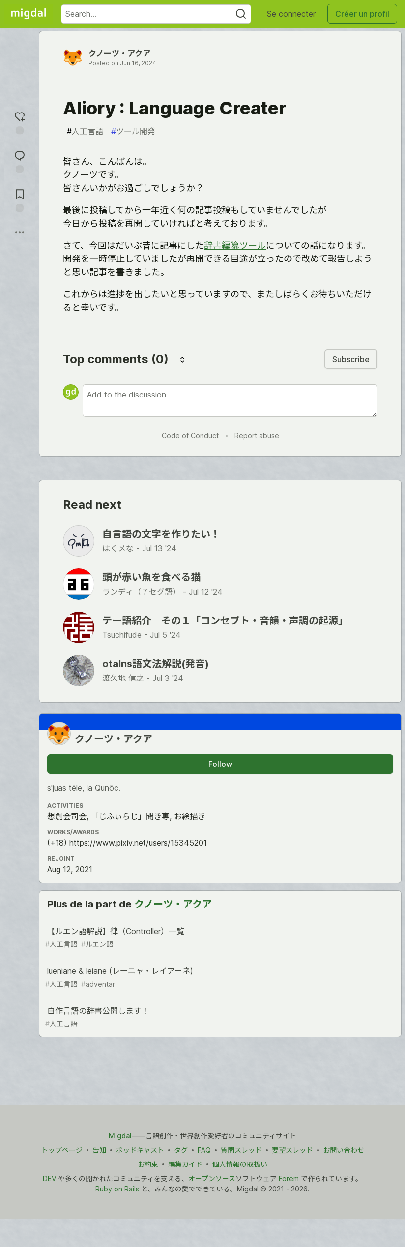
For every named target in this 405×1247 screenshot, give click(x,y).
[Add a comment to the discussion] (230, 400)
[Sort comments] (182, 359)
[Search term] (156, 14)
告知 (99, 1150)
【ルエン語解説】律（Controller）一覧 (219, 937)
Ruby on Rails (117, 1189)
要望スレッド (292, 1150)
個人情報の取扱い (239, 1164)
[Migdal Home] (28, 14)
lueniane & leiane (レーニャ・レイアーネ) (219, 977)
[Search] (241, 14)
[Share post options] (19, 232)
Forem (289, 1178)
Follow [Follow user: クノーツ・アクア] (220, 764)
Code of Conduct (190, 435)
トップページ (62, 1150)
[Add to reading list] (19, 199)
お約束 (148, 1164)
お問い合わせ (343, 1150)
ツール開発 (133, 131)
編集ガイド (185, 1164)
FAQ (204, 1150)
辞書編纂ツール (235, 245)
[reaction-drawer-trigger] (19, 121)
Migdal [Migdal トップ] (120, 1136)
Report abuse (256, 435)
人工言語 (85, 131)
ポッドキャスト (140, 1150)
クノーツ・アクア (119, 53)
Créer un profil (362, 14)
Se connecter (291, 14)
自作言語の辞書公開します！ (219, 1017)
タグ (181, 1150)
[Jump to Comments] (19, 160)
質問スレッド (241, 1150)
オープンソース (211, 1178)
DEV (49, 1178)
